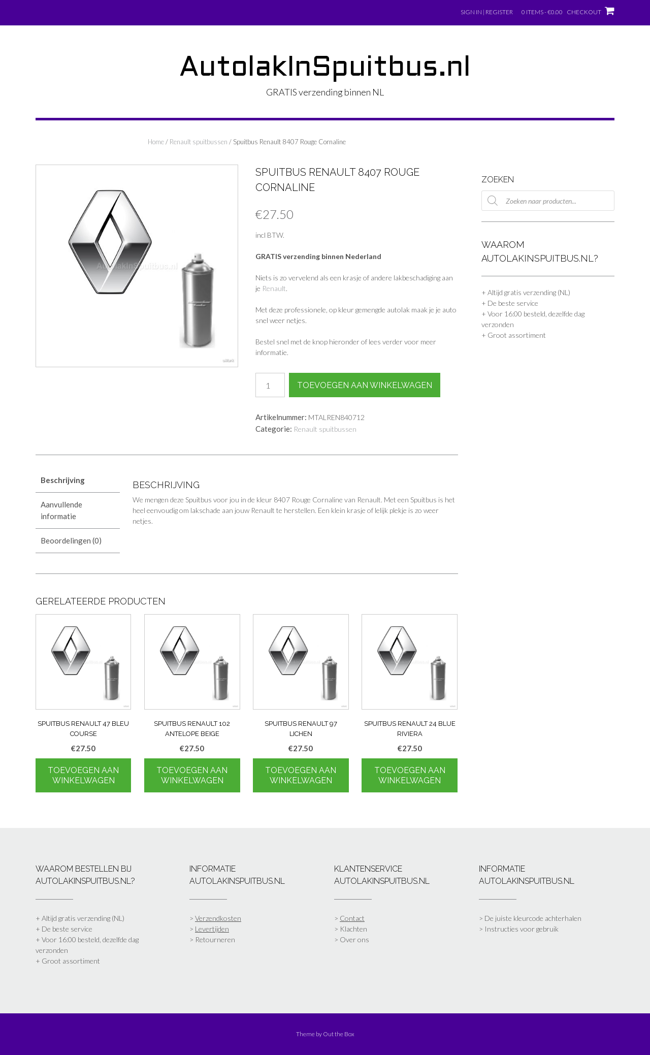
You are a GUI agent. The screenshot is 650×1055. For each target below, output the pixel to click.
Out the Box (338, 1034)
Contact (352, 918)
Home (156, 142)
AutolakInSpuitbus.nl (325, 68)
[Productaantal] (270, 385)
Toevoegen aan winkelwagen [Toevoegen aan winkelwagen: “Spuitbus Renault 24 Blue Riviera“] (409, 775)
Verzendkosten (218, 918)
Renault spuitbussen (199, 142)
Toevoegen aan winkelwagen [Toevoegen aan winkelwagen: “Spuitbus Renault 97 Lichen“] (300, 775)
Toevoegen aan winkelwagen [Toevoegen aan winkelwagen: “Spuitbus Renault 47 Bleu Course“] (83, 775)
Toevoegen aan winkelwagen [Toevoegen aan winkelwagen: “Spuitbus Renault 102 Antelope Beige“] (192, 775)
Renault (274, 288)
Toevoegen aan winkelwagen (364, 385)
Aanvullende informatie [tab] (61, 510)
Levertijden (212, 928)
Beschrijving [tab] (63, 480)
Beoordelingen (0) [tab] (71, 540)
